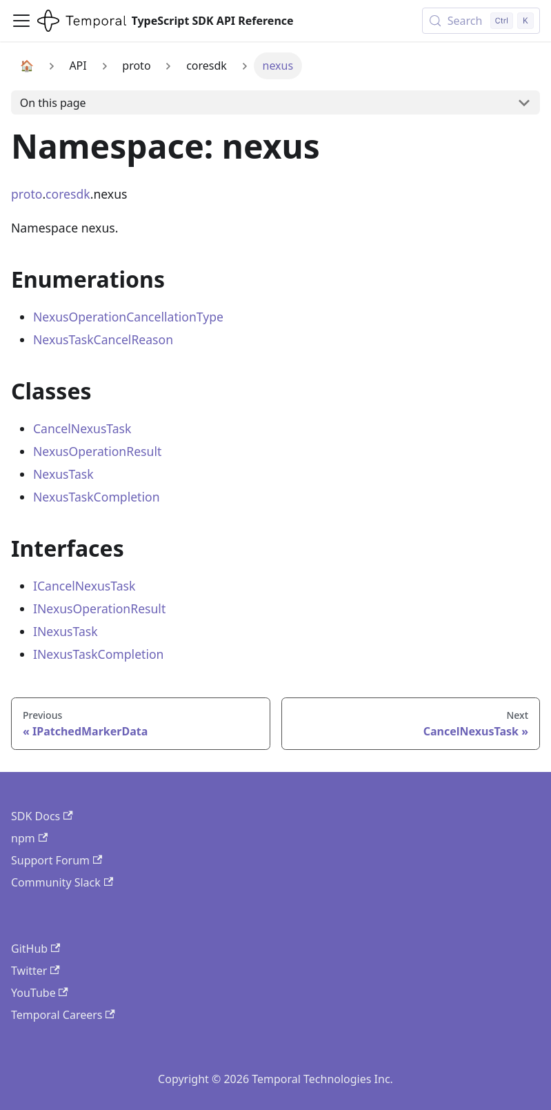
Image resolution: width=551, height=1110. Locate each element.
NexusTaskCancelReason (103, 339)
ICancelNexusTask (84, 585)
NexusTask (63, 474)
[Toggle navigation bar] (21, 20)
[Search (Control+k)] (481, 21)
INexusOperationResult (99, 608)
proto (26, 194)
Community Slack (62, 882)
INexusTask (65, 631)
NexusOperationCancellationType (128, 316)
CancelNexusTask (82, 428)
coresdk (68, 194)
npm (29, 838)
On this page (53, 102)
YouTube (39, 992)
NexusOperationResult (97, 451)
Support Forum (56, 860)
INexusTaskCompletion (98, 654)
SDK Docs (42, 816)
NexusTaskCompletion (96, 496)
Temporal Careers (63, 1014)
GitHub (35, 948)
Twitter (35, 970)
